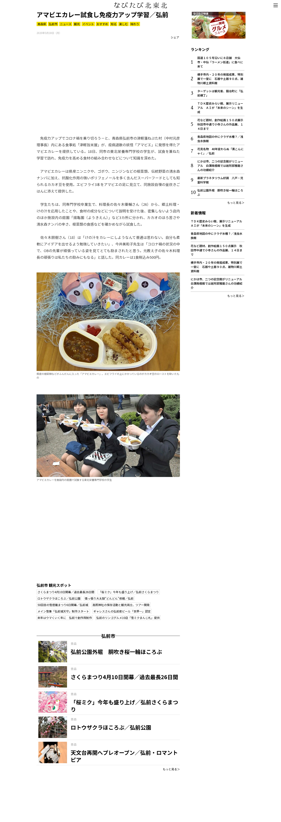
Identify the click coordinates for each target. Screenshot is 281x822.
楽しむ (123, 24)
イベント (88, 24)
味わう (134, 24)
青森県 (41, 24)
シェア (175, 37)
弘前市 (53, 24)
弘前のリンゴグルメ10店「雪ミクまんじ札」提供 (128, 618)
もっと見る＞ (171, 769)
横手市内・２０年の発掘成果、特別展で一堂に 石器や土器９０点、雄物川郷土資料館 (220, 77)
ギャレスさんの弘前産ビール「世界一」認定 (122, 611)
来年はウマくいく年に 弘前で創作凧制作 (64, 618)
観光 (77, 24)
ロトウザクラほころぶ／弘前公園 (58, 598)
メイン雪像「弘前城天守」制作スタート (63, 611)
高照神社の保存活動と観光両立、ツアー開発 (121, 605)
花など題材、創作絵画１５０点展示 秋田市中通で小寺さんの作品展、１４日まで (221, 123)
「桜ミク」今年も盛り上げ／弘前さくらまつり (129, 592)
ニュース (65, 24)
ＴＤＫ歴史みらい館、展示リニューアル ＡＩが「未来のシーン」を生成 (220, 106)
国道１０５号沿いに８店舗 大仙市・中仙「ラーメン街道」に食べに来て (220, 61)
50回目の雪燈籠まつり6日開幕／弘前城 (62, 605)
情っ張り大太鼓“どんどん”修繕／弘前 (109, 598)
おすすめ (102, 24)
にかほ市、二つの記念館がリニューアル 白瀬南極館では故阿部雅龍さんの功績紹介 (220, 164)
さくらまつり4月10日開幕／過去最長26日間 (65, 592)
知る (113, 24)
